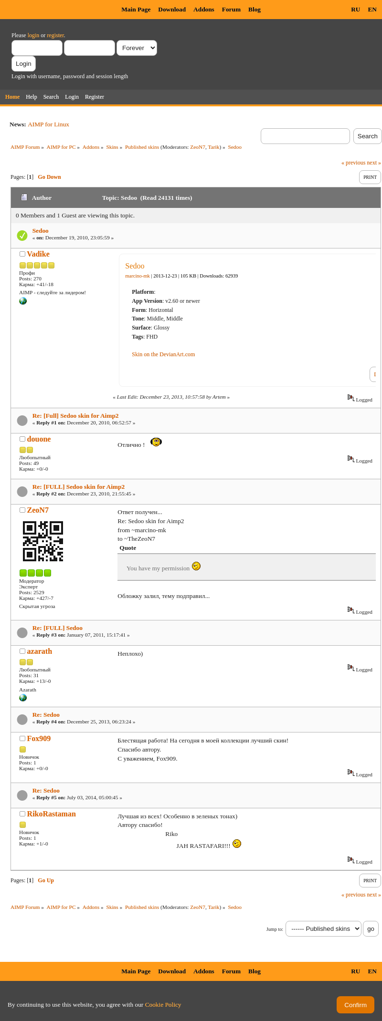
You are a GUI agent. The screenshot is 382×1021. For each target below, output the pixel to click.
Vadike (38, 254)
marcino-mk (137, 275)
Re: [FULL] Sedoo (57, 627)
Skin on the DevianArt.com (163, 354)
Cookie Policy (163, 1004)
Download (172, 9)
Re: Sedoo (46, 714)
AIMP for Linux (48, 124)
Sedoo (40, 230)
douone (39, 439)
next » (374, 162)
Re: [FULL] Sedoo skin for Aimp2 (78, 486)
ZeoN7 (197, 147)
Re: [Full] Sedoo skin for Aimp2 (75, 415)
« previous (353, 162)
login (34, 35)
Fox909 (39, 738)
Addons (203, 9)
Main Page (135, 9)
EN (372, 9)
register (55, 35)
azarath (39, 651)
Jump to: (274, 929)
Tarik (214, 147)
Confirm (355, 1005)
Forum (231, 9)
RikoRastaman (51, 814)
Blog (254, 9)
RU (355, 9)
